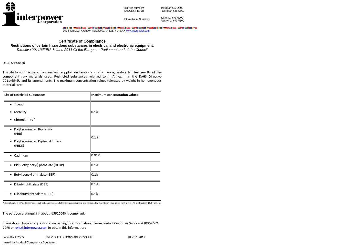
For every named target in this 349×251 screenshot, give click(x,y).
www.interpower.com (138, 30)
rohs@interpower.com (31, 227)
